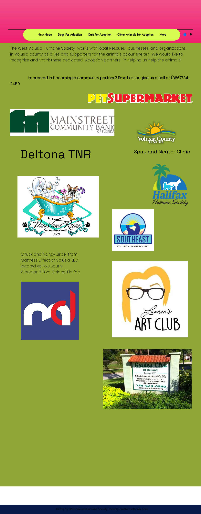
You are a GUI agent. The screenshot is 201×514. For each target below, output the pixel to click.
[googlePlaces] (191, 35)
